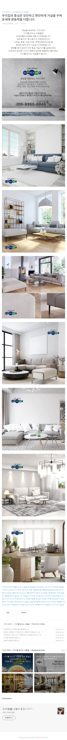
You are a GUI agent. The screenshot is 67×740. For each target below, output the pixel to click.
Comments (7, 698)
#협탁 (37, 602)
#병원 (32, 599)
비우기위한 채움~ (9, 712)
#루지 (37, 593)
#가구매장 (54, 587)
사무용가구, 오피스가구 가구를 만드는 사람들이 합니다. (21, 635)
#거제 (4, 590)
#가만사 (5, 587)
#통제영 (15, 593)
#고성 (9, 590)
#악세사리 (18, 602)
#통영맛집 (37, 590)
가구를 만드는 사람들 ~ (23, 624)
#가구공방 (59, 605)
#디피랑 (7, 593)
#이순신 (22, 593)
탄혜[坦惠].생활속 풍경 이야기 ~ (18, 709)
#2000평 (31, 587)
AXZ (32, 737)
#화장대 (15, 605)
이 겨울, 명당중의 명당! (10, 638)
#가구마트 (39, 587)
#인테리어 (56, 599)
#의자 (48, 602)
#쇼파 (26, 605)
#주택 (48, 599)
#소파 (32, 605)
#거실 (38, 596)
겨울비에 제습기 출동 (10, 640)
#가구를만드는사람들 (18, 587)
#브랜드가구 (49, 605)
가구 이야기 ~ (8, 624)
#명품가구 (39, 605)
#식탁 (53, 602)
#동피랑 (54, 590)
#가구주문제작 (16, 599)
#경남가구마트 (29, 596)
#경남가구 (18, 596)
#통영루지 (30, 593)
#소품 (10, 602)
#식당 (38, 599)
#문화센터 (52, 593)
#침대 (32, 602)
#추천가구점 (27, 590)
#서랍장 (26, 602)
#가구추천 (17, 590)
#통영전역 (8, 596)
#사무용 (26, 599)
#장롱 (59, 602)
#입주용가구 (57, 596)
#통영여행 (46, 590)
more (63, 650)
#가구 (47, 587)
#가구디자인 (46, 596)
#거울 (21, 605)
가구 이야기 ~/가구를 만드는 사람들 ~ (16, 12)
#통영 (61, 587)
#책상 (43, 602)
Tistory (45, 737)
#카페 (43, 599)
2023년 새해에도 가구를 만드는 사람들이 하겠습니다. (20, 632)
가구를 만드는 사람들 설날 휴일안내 (14, 629)
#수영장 (44, 593)
